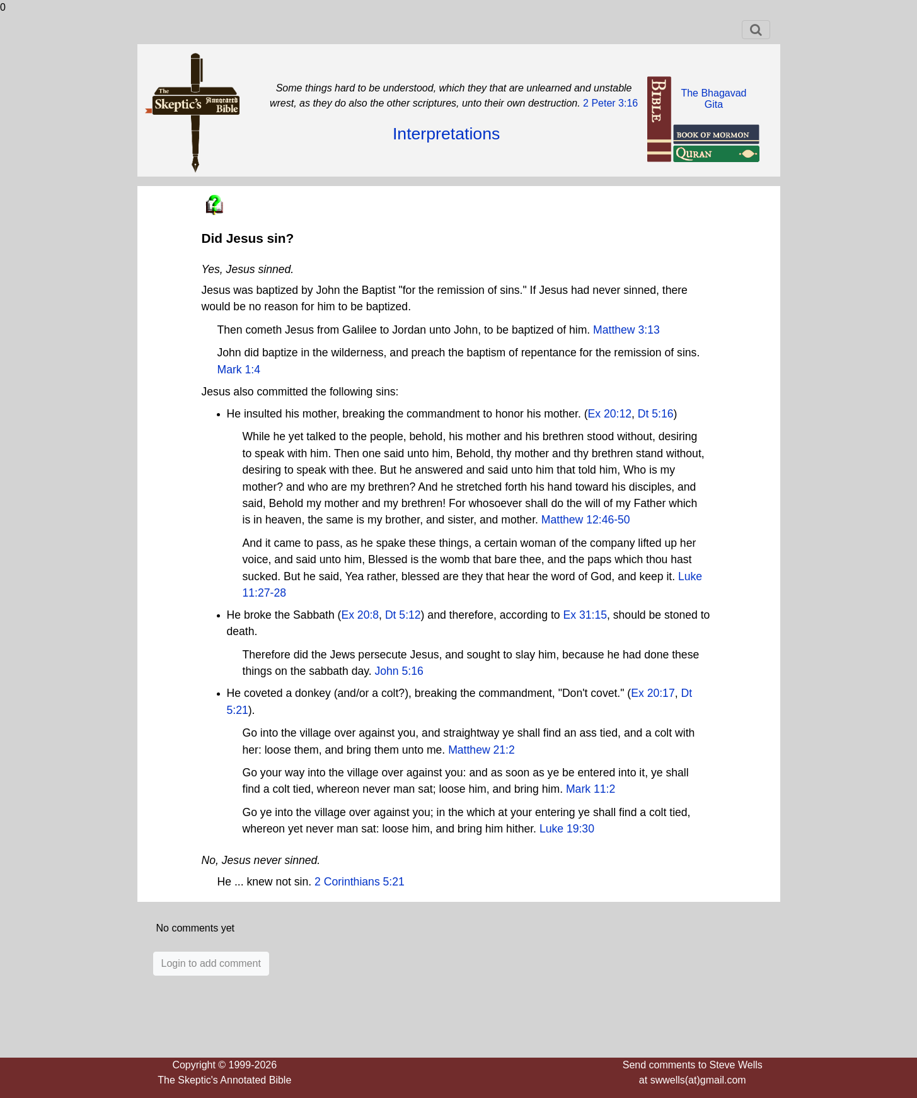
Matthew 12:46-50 (585, 519)
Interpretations (446, 133)
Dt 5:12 (403, 615)
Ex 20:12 (610, 413)
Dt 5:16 (656, 413)
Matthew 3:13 (626, 330)
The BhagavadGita (713, 99)
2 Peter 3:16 (609, 103)
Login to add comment (211, 963)
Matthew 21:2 (481, 750)
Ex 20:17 (652, 693)
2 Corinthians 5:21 (359, 881)
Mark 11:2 (590, 789)
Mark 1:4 (238, 369)
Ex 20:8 (360, 615)
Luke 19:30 (566, 828)
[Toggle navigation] (756, 29)
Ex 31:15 (585, 615)
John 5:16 (398, 671)
